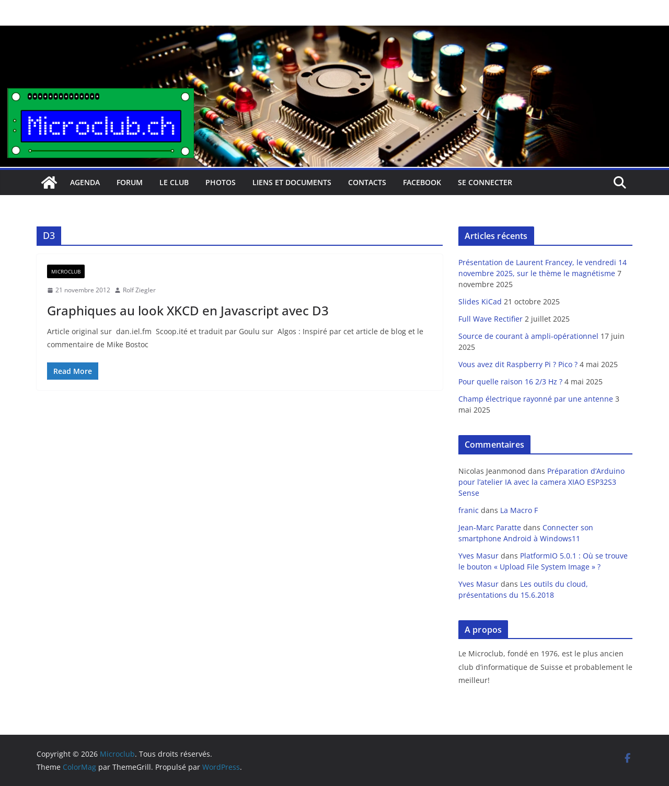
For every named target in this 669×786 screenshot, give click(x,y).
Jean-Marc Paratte (489, 527)
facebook (422, 182)
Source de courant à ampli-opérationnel (528, 336)
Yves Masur (478, 556)
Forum (130, 182)
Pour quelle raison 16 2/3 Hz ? (510, 381)
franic (468, 510)
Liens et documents (291, 182)
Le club (174, 182)
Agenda (85, 182)
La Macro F (519, 510)
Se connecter (485, 182)
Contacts (367, 182)
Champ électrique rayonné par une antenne (535, 399)
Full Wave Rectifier (490, 319)
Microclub (65, 271)
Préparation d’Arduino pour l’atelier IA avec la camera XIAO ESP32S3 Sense (541, 482)
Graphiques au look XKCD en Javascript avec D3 (188, 310)
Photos (220, 182)
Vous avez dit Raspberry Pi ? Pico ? (518, 364)
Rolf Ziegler (139, 290)
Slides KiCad (480, 301)
